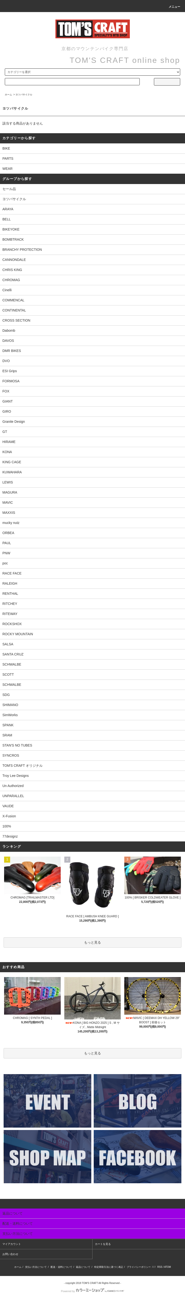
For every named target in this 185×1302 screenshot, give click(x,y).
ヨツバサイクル (23, 94)
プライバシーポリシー (139, 1267)
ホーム (8, 94)
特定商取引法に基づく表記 (108, 1267)
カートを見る (103, 1244)
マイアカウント (11, 1244)
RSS (159, 1267)
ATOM (167, 1267)
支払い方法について (36, 1267)
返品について (83, 1267)
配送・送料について (61, 1267)
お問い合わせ (10, 1254)
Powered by (92, 1291)
